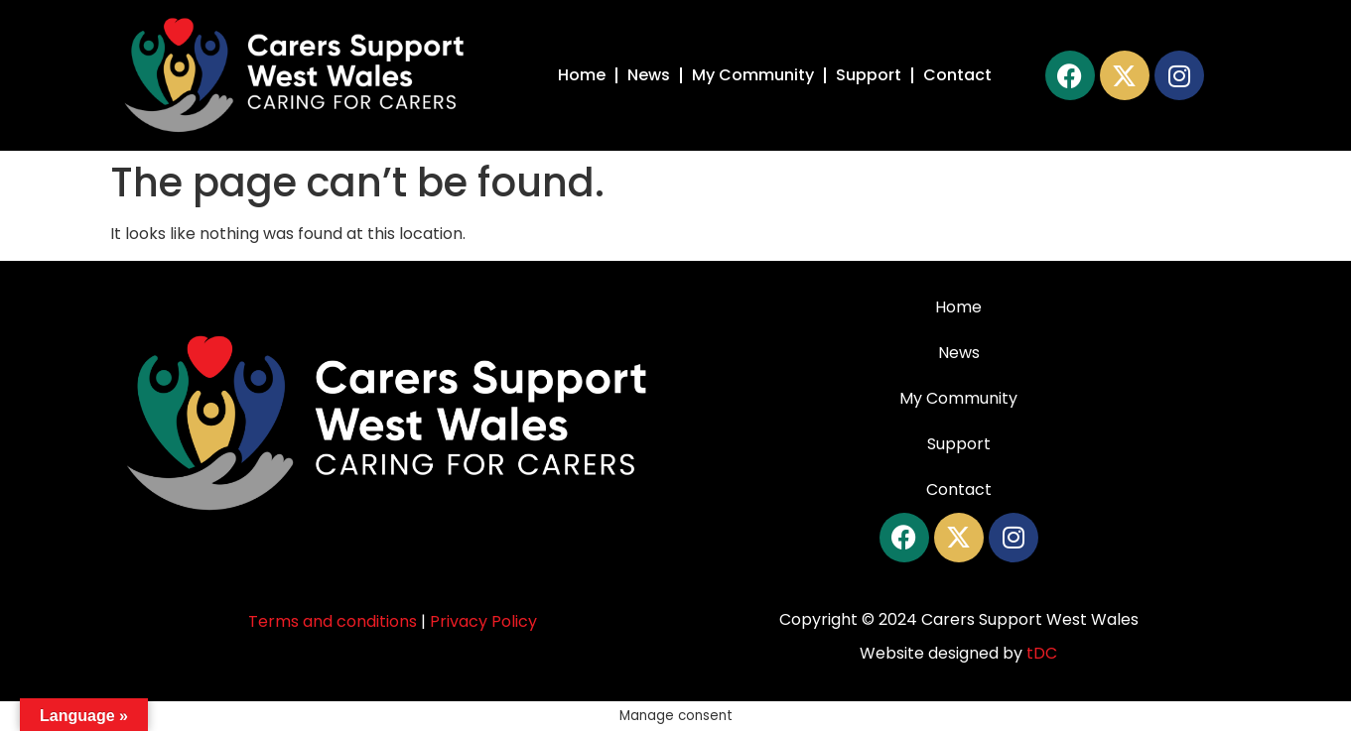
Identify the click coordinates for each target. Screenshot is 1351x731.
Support (868, 74)
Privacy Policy (483, 621)
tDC (1041, 653)
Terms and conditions (332, 621)
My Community (753, 74)
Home (582, 74)
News (648, 74)
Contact (957, 74)
